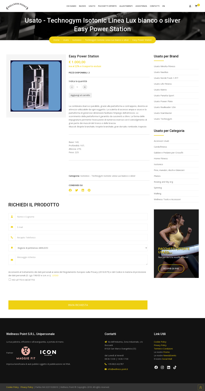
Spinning (158, 187)
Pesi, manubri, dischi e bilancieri (169, 170)
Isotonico (76, 39)
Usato (92, 6)
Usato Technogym (163, 118)
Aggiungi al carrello (80, 95)
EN (163, 6)
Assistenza (141, 6)
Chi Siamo (71, 6)
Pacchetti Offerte (107, 6)
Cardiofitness (160, 146)
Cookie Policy (160, 341)
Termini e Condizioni (163, 348)
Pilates (157, 175)
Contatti (155, 6)
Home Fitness (161, 158)
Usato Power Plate (163, 101)
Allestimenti (126, 6)
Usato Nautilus (161, 72)
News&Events (169, 355)
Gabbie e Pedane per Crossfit (168, 152)
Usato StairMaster (163, 113)
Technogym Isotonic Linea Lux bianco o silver (107, 39)
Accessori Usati (161, 140)
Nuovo (82, 6)
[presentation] (30, 289)
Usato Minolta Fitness (164, 66)
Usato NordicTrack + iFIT (166, 77)
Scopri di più (171, 269)
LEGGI (55, 275)
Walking (157, 193)
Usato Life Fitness (163, 83)
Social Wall (167, 359)
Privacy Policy (160, 345)
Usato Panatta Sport (164, 95)
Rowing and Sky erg (163, 181)
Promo (166, 352)
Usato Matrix (160, 89)
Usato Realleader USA (165, 107)
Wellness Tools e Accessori (167, 199)
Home (56, 39)
